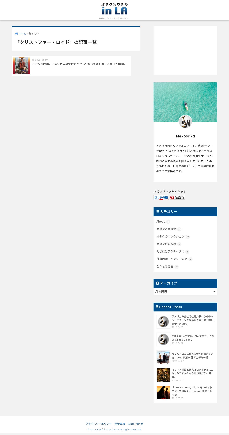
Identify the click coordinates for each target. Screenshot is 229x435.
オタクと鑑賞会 (170, 229)
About (163, 221)
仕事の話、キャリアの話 (175, 260)
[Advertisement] (185, 50)
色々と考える (168, 268)
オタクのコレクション (174, 237)
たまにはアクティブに (174, 252)
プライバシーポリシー (99, 425)
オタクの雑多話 (170, 245)
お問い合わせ (135, 425)
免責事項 (119, 425)
